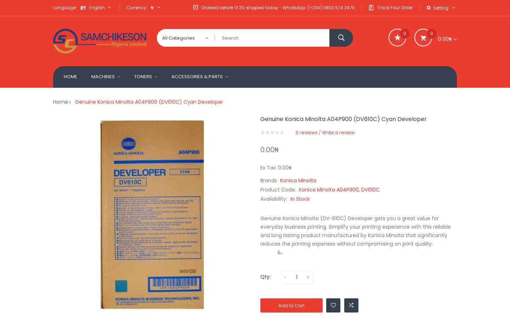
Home (60, 101)
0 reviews (307, 132)
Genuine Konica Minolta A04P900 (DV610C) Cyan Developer (149, 101)
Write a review (338, 132)
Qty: (265, 276)
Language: (65, 8)
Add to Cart (291, 305)
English (96, 8)
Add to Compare (351, 305)
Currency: (136, 8)
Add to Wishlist (333, 305)
